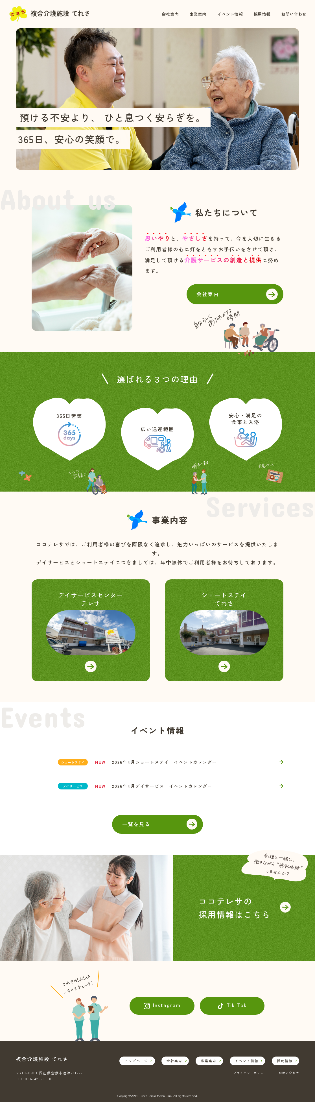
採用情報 (261, 14)
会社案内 (170, 14)
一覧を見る (136, 824)
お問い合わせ (294, 14)
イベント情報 (230, 14)
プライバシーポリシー (250, 1073)
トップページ (136, 1060)
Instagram (167, 1005)
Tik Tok (237, 1005)
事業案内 (197, 14)
